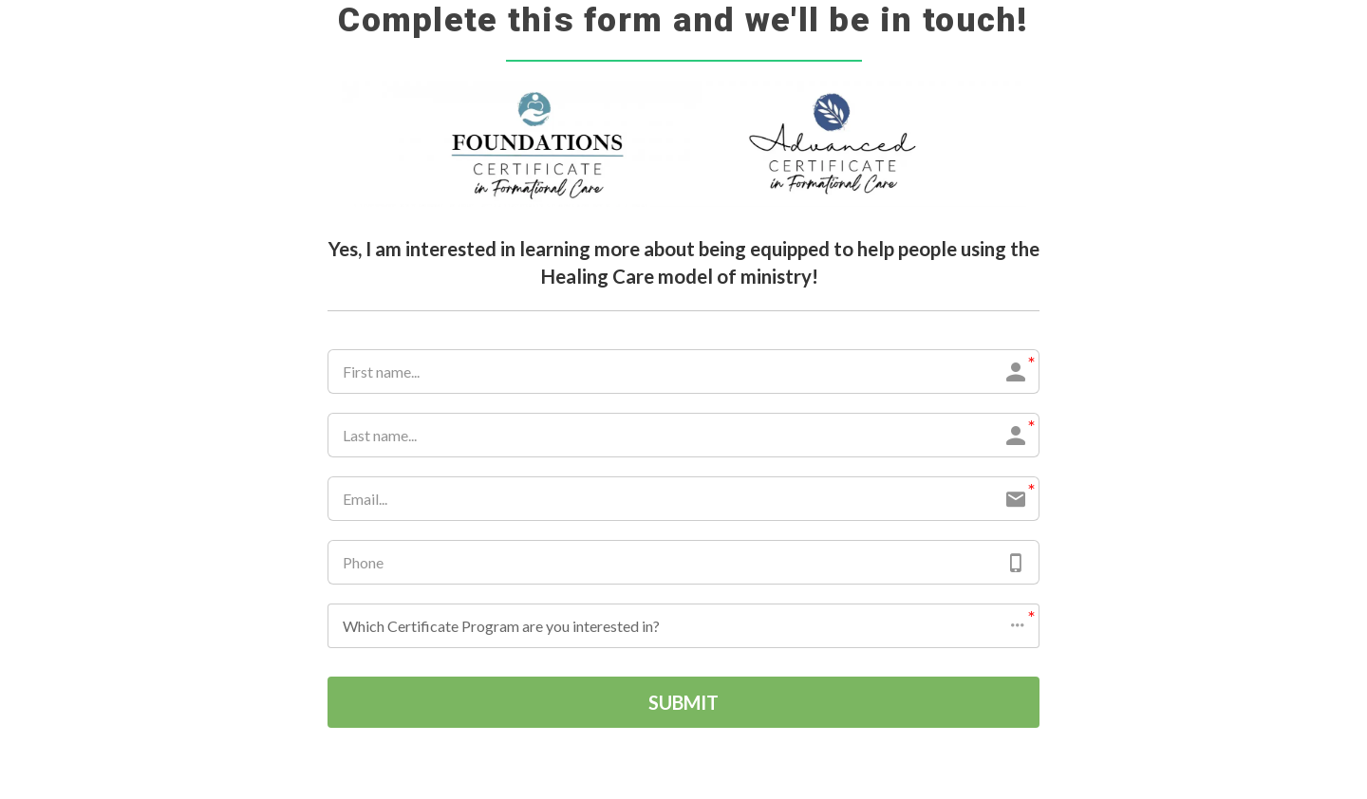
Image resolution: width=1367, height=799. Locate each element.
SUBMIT (683, 702)
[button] (683, 626)
